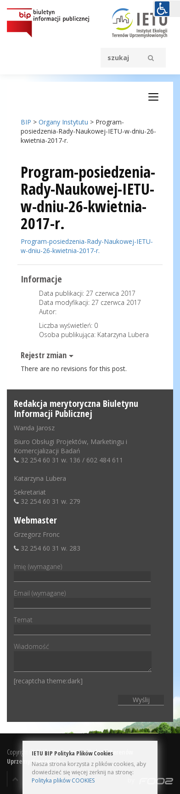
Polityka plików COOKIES (63, 780)
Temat (82, 624)
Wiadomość (83, 658)
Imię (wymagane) (82, 571)
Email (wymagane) (82, 598)
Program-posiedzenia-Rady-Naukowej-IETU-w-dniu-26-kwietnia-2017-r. (87, 246)
